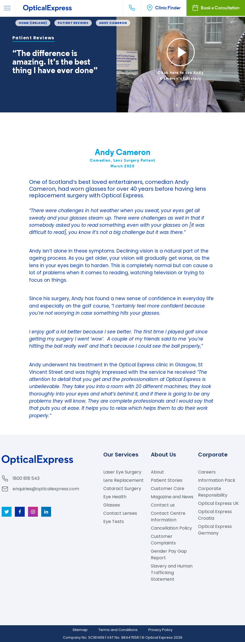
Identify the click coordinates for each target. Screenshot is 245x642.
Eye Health (114, 497)
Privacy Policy (160, 629)
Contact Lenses (120, 513)
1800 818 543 (26, 478)
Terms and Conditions (118, 629)
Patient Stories (166, 480)
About (157, 472)
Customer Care (167, 488)
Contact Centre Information (168, 516)
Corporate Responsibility (212, 491)
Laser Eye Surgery (122, 472)
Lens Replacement (123, 480)
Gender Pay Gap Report (169, 554)
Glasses (111, 505)
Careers (207, 472)
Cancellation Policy (171, 528)
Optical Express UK (218, 503)
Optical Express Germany (215, 529)
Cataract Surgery (122, 488)
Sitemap (80, 629)
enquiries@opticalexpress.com (46, 489)
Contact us (163, 505)
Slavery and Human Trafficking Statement (172, 572)
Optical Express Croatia (215, 514)
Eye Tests (113, 521)
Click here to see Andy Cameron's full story (181, 75)
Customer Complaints (163, 539)
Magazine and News (172, 497)
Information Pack (216, 480)
